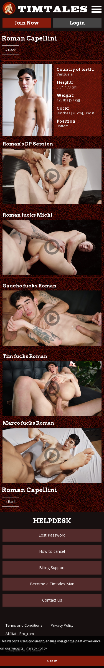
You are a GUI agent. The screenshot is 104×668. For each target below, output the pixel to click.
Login (77, 23)
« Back (10, 50)
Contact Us (52, 600)
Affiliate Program (20, 633)
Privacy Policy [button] (36, 648)
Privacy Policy (62, 625)
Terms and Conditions (24, 625)
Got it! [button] (52, 661)
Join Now (27, 23)
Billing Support (52, 567)
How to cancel (52, 551)
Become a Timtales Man (52, 583)
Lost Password (52, 535)
